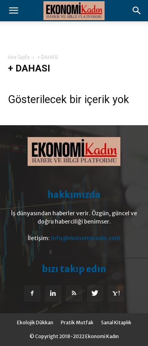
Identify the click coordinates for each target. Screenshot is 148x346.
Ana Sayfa (19, 57)
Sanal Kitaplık (116, 322)
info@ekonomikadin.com (85, 238)
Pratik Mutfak (77, 322)
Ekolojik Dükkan (35, 322)
